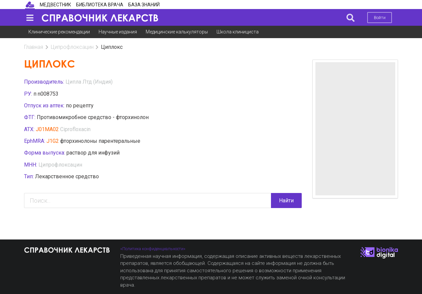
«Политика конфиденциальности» (152, 248)
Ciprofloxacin (75, 129)
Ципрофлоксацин (72, 47)
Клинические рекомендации (59, 31)
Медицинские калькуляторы (177, 31)
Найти (286, 200)
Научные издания (118, 31)
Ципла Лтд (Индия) (89, 82)
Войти (380, 17)
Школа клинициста (238, 31)
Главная (33, 47)
